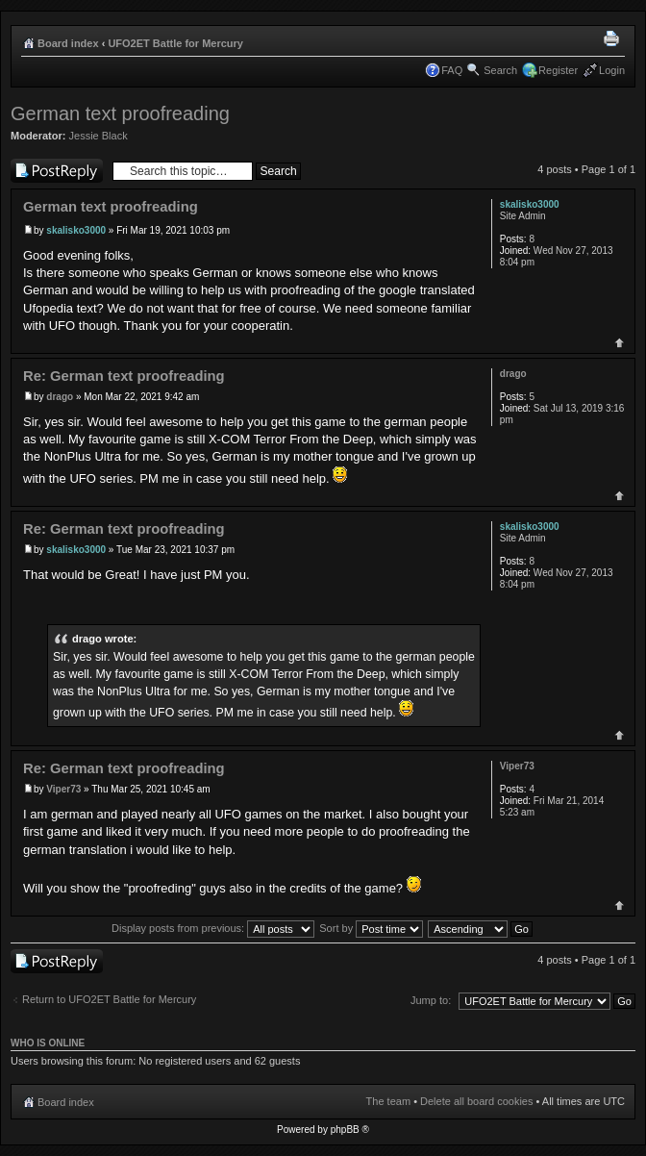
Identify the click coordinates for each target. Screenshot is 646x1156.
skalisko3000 (76, 230)
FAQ (451, 70)
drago (59, 396)
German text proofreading (120, 113)
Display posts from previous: (213, 928)
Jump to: (430, 1000)
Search (500, 70)
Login (612, 70)
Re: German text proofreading (124, 376)
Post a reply (57, 171)
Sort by (371, 928)
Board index (68, 43)
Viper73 (63, 789)
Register (558, 70)
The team (388, 1101)
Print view (614, 39)
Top (619, 343)
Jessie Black (98, 135)
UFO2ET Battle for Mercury (175, 43)
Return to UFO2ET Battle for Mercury (109, 999)
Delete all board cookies (476, 1101)
